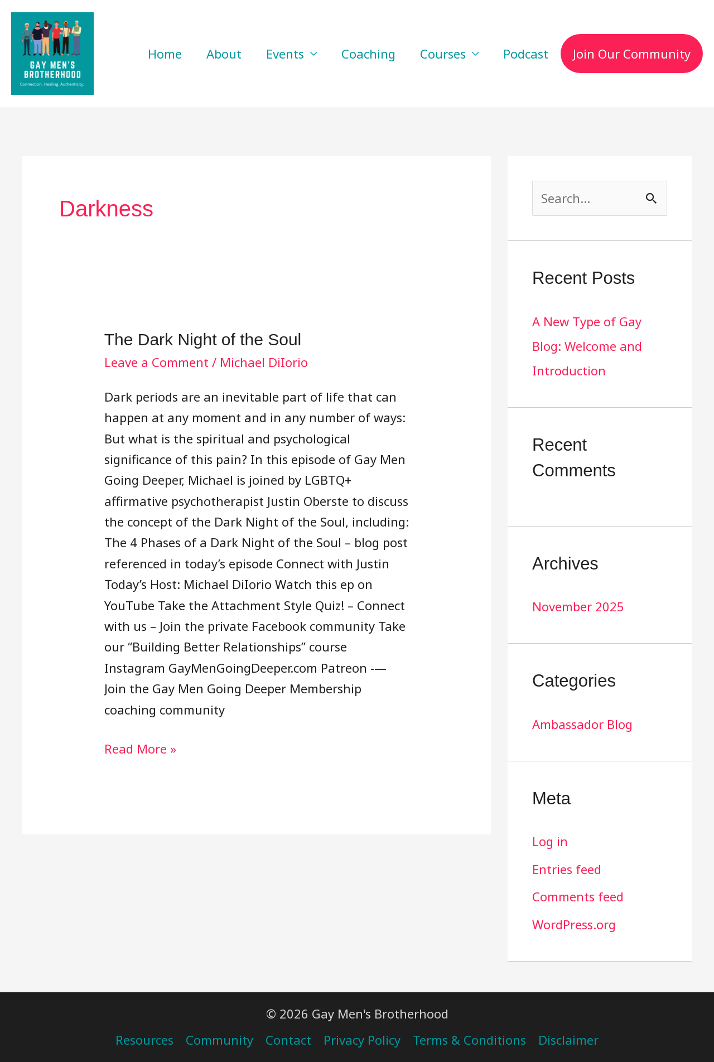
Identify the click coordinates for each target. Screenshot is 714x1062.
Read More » (140, 747)
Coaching (368, 53)
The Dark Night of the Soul (203, 339)
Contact (288, 1039)
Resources (144, 1039)
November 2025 (578, 606)
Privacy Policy (362, 1039)
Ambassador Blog (582, 724)
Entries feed (566, 869)
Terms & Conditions (469, 1039)
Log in (550, 841)
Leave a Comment (156, 362)
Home (165, 53)
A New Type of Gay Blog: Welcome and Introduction (587, 346)
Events (285, 53)
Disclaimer (568, 1039)
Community (219, 1039)
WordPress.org (574, 924)
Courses (443, 53)
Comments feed (578, 896)
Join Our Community (632, 53)
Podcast (525, 53)
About (224, 53)
